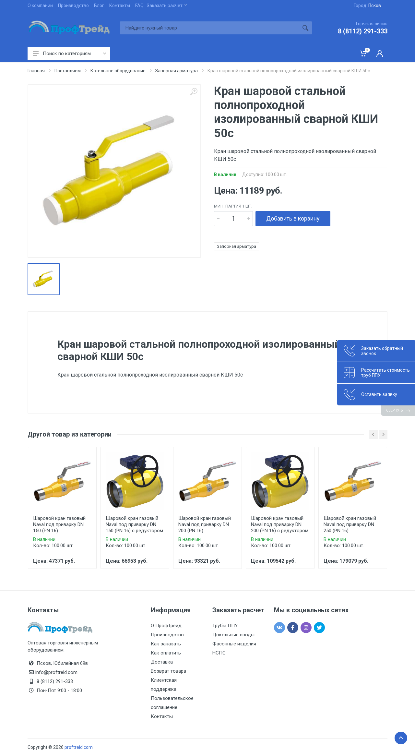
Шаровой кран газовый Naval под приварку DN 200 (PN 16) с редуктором (279, 524)
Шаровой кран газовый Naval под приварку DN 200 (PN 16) (204, 524)
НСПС (219, 653)
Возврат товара (168, 671)
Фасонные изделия (234, 644)
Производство (73, 5)
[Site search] (209, 27)
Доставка (162, 662)
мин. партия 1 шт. (233, 206)
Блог (99, 5)
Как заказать (166, 644)
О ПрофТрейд (166, 626)
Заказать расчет (167, 5)
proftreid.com (79, 747)
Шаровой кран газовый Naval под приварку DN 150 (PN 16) (59, 524)
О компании (40, 5)
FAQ (139, 5)
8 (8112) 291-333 (362, 31)
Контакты (119, 5)
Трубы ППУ (225, 626)
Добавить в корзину (293, 218)
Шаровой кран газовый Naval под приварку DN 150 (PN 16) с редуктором (134, 524)
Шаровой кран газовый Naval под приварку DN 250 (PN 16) (350, 524)
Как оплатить (166, 653)
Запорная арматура (236, 246)
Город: (367, 5)
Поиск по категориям (69, 53)
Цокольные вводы (233, 635)
